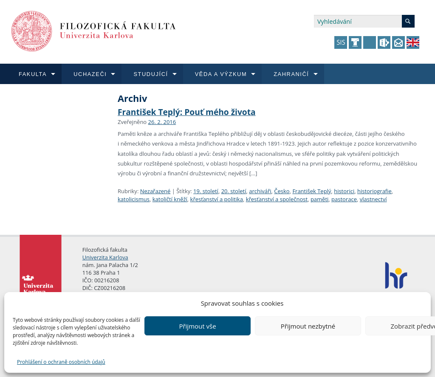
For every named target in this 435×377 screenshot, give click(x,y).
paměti (319, 199)
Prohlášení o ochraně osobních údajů (61, 362)
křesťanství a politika (216, 199)
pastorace (344, 199)
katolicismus (134, 199)
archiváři (260, 191)
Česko (281, 191)
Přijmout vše (197, 326)
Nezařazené (155, 191)
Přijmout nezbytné (308, 326)
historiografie (374, 191)
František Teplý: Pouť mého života (187, 112)
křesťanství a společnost (277, 199)
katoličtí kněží (170, 199)
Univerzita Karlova (105, 257)
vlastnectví (373, 199)
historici (344, 191)
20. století (233, 191)
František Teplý (311, 191)
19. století (205, 191)
